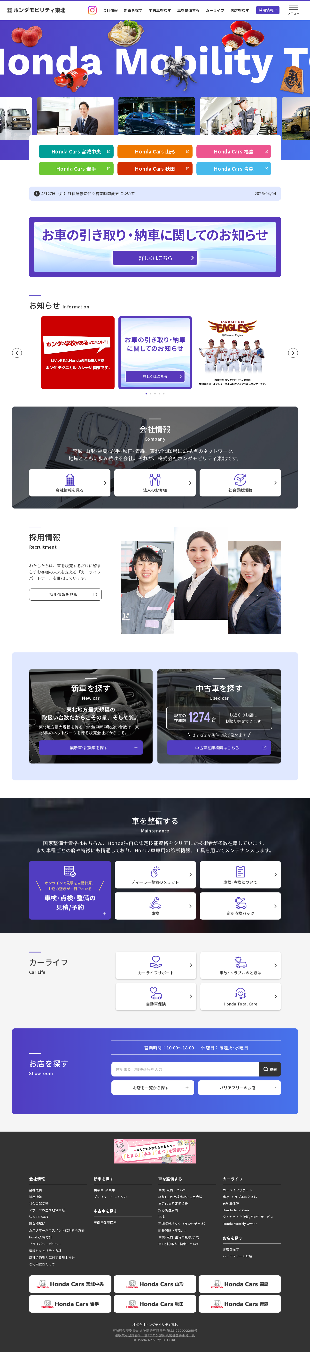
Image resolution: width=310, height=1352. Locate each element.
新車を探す (133, 10)
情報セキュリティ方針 (45, 1250)
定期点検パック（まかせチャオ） (182, 1223)
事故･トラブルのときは (240, 1196)
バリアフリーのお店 (237, 1256)
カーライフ (215, 10)
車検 (161, 1216)
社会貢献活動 (39, 1203)
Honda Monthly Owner (240, 1223)
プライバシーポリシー (45, 1244)
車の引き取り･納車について (178, 1244)
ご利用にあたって (42, 1264)
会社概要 (35, 1190)
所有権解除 (37, 1223)
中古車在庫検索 (105, 1222)
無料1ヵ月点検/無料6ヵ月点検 (180, 1196)
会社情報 (110, 10)
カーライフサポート (237, 1190)
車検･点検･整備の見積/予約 (178, 1237)
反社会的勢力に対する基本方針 (52, 1257)
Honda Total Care (236, 1210)
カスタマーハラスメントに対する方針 (57, 1230)
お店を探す (240, 10)
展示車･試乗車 (104, 1190)
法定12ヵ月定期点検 (173, 1203)
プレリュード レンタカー (112, 1196)
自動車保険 (231, 1203)
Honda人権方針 (40, 1237)
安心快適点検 (168, 1210)
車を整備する (188, 10)
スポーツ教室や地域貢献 (47, 1210)
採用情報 (266, 10)
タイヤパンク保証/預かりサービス (248, 1216)
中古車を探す (160, 10)
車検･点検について (172, 1190)
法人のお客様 (39, 1216)
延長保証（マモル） (172, 1230)
